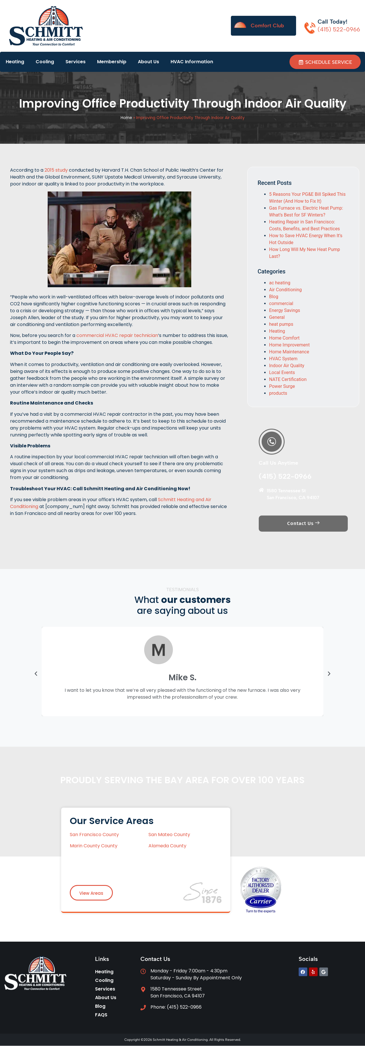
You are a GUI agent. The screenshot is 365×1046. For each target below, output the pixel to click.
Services (75, 61)
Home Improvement (289, 345)
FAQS (101, 1015)
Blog (273, 297)
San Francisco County (95, 835)
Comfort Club (267, 25)
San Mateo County (169, 835)
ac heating (279, 283)
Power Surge (282, 386)
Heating (15, 61)
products (278, 393)
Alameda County (167, 846)
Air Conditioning (285, 290)
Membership (111, 61)
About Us (148, 61)
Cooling (45, 61)
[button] (36, 674)
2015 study (56, 170)
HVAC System (283, 359)
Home (126, 118)
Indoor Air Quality (286, 366)
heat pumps (281, 324)
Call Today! (332, 21)
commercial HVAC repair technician (117, 335)
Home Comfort (284, 338)
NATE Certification (287, 379)
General (277, 317)
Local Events (282, 373)
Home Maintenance (289, 352)
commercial (281, 303)
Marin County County (93, 846)
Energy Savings (284, 310)
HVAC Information (192, 61)
